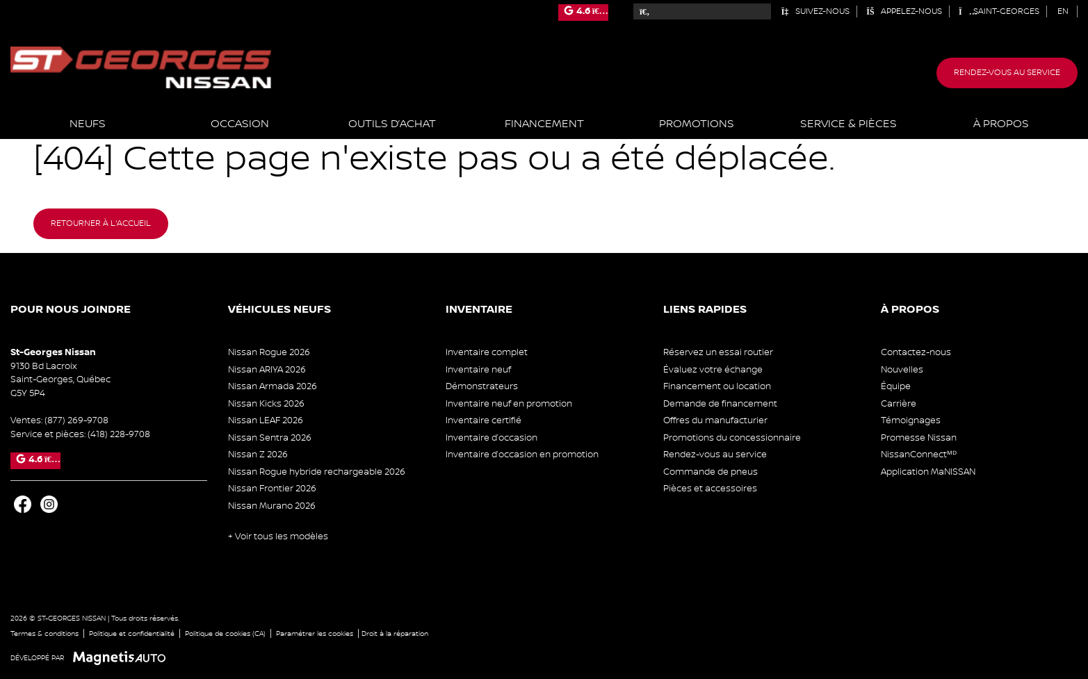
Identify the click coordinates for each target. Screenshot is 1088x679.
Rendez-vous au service (1007, 72)
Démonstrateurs (482, 386)
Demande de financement (720, 403)
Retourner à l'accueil (101, 223)
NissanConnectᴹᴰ (919, 454)
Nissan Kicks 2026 (266, 403)
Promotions (696, 124)
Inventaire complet (487, 352)
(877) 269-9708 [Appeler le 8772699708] (76, 420)
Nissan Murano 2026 (272, 506)
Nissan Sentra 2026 (269, 437)
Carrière (898, 403)
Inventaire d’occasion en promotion (522, 454)
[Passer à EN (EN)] (1063, 11)
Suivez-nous (815, 11)
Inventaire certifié (483, 420)
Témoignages (911, 420)
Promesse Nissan (919, 437)
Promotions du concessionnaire (732, 437)
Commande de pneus (710, 471)
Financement (544, 124)
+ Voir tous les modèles (278, 536)
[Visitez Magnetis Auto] (122, 658)
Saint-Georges (999, 11)
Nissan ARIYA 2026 (267, 369)
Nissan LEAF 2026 (265, 420)
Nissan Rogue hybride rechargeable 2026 (316, 471)
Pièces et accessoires (710, 488)
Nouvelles (902, 369)
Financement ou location (717, 386)
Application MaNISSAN (928, 471)
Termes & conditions (44, 633)
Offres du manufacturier (715, 420)
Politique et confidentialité (131, 633)
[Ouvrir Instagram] (49, 504)
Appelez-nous (904, 11)
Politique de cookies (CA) (225, 633)
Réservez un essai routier (718, 352)
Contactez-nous (916, 352)
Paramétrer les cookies (314, 633)
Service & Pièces (848, 124)
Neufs (88, 124)
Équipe (896, 386)
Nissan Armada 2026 (272, 386)
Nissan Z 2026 (258, 454)
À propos (1001, 124)
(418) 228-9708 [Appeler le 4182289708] (119, 434)
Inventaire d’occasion (491, 437)
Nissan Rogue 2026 (269, 352)
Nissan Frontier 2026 (272, 488)
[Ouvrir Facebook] (22, 504)
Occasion (240, 124)
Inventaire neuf (478, 369)
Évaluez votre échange (713, 369)
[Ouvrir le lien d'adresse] (60, 380)
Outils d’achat (392, 124)
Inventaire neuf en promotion (509, 403)
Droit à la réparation (395, 633)
